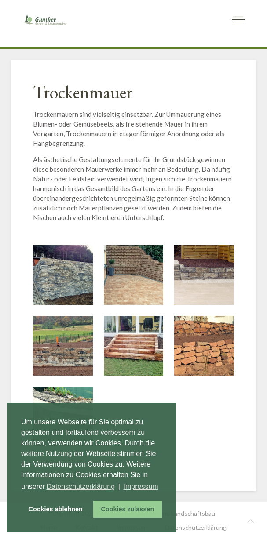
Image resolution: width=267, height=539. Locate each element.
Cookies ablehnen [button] (56, 509)
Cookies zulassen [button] (127, 509)
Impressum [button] (141, 486)
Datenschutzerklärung (196, 527)
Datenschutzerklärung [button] (80, 486)
